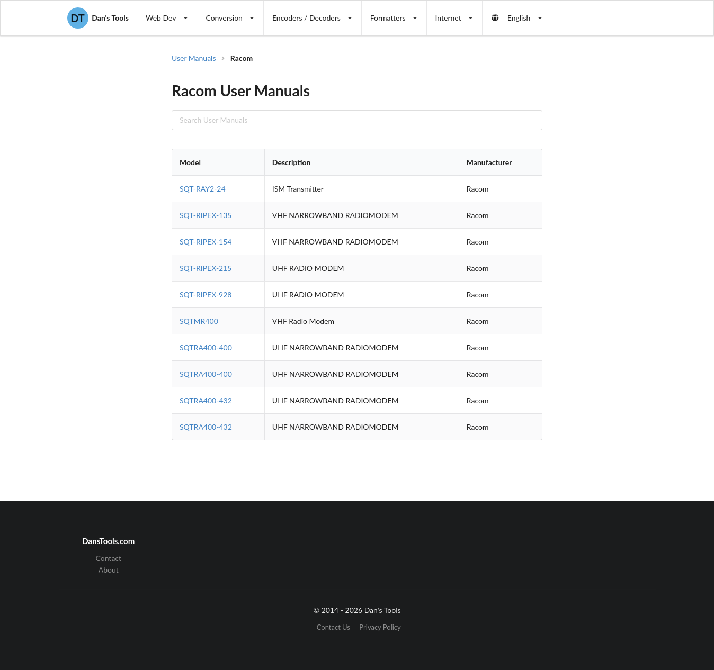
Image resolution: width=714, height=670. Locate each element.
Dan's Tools (98, 18)
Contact (109, 558)
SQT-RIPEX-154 (205, 241)
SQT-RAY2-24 (203, 188)
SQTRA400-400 (206, 347)
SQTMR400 (199, 320)
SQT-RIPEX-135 (205, 215)
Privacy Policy (379, 627)
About (109, 569)
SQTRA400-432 (206, 400)
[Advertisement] (602, 222)
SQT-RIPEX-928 (205, 294)
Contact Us (333, 627)
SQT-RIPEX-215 (205, 268)
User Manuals (194, 57)
